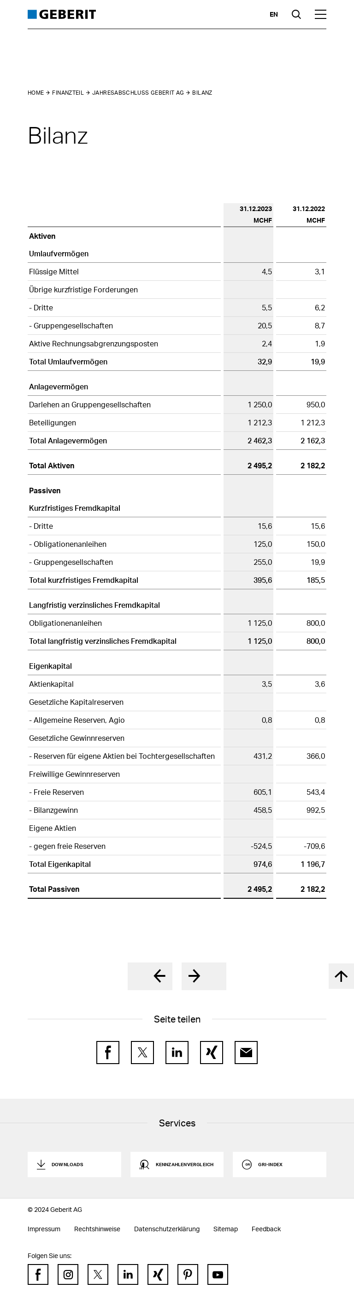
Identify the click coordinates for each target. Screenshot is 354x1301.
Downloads (67, 1164)
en (274, 14)
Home (36, 92)
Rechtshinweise (97, 1229)
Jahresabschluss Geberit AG (138, 92)
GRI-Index (270, 1164)
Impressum (44, 1229)
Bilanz (202, 92)
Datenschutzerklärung (167, 1229)
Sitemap (225, 1229)
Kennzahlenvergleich (185, 1164)
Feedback (266, 1229)
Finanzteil (68, 92)
